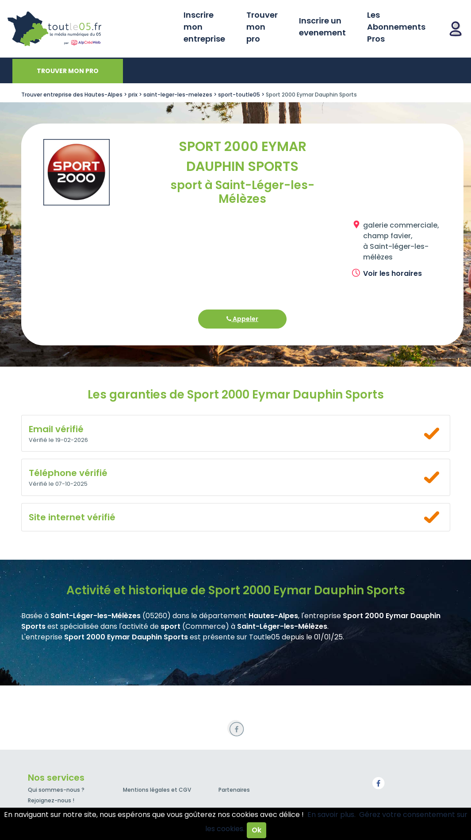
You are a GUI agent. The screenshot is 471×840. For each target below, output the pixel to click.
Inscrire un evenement (322, 26)
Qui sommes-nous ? (56, 790)
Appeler (242, 318)
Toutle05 (88, 28)
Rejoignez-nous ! (51, 800)
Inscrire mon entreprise (204, 26)
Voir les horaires (392, 273)
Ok (256, 830)
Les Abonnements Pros (396, 26)
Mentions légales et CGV (157, 790)
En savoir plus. (331, 814)
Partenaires (234, 790)
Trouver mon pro (262, 26)
